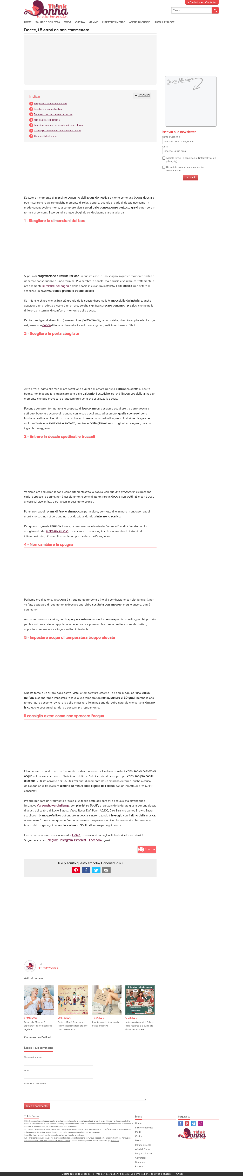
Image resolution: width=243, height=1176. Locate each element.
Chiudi (179, 1173)
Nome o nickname (33, 1057)
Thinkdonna (48, 968)
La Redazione (194, 2)
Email (26, 1071)
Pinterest (80, 840)
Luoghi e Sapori (164, 22)
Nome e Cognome (189, 140)
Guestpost (140, 1162)
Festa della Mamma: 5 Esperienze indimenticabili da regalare (38, 1026)
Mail (106, 870)
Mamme (93, 22)
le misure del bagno (55, 286)
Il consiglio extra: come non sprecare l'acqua (57, 131)
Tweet (96, 870)
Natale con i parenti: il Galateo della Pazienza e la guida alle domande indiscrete (139, 1026)
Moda (67, 22)
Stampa (150, 850)
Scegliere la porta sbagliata (48, 109)
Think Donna (192, 1134)
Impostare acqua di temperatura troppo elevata (58, 125)
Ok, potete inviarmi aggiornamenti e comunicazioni (185, 169)
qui (128, 1173)
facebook (86, 870)
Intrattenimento (113, 22)
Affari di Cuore (139, 22)
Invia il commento (37, 1106)
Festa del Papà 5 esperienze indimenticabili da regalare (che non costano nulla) (72, 1026)
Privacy (139, 1167)
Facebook (95, 840)
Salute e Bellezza (47, 22)
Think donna (47, 9)
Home (27, 22)
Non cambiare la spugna (47, 120)
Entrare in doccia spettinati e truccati (53, 114)
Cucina (80, 22)
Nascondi (144, 95)
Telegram (52, 840)
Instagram (66, 840)
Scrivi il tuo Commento (35, 1084)
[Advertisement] (90, 61)
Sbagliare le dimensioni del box (50, 104)
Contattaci (211, 2)
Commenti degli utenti (45, 136)
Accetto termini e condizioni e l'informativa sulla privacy (191, 160)
